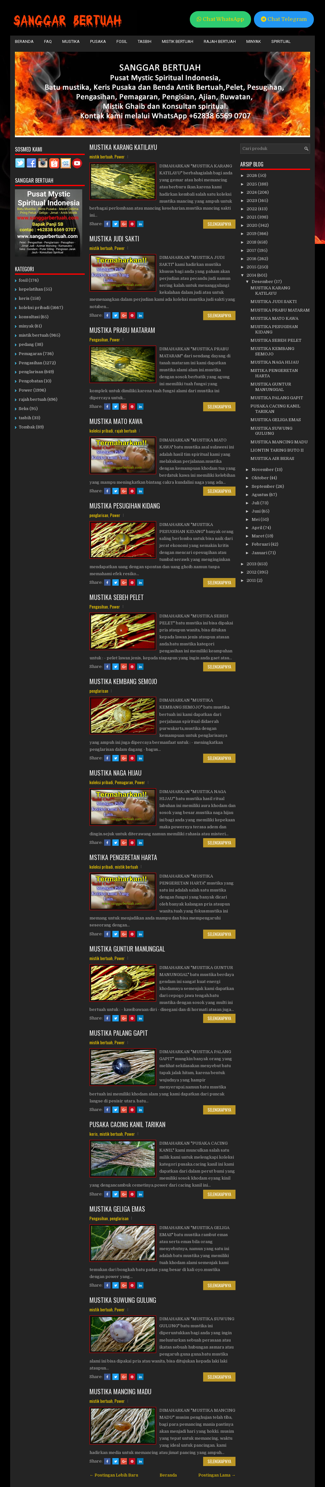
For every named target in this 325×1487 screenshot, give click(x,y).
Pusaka (98, 41)
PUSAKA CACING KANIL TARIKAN (127, 1124)
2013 (252, 564)
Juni (257, 511)
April (257, 527)
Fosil (121, 41)
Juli (256, 503)
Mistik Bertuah (177, 41)
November (263, 469)
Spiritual (281, 41)
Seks (24, 408)
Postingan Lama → (216, 1475)
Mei (256, 519)
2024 (252, 192)
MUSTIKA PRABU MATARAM (122, 329)
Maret (258, 536)
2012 (252, 572)
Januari (260, 552)
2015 (252, 267)
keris (94, 1134)
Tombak (27, 427)
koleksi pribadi (101, 430)
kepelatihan (31, 289)
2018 (252, 242)
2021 (252, 217)
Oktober (261, 477)
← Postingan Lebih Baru (114, 1475)
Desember (263, 281)
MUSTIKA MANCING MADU (120, 1391)
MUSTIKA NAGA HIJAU (116, 772)
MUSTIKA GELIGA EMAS (117, 1208)
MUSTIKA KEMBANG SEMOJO (123, 681)
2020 (252, 225)
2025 (252, 184)
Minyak (253, 41)
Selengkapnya (219, 224)
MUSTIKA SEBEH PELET (117, 597)
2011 (252, 580)
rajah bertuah (125, 430)
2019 (252, 233)
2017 (252, 250)
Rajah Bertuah (220, 41)
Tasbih (144, 41)
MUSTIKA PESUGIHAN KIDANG (125, 505)
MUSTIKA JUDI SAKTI (114, 238)
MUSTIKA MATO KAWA (116, 421)
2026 (252, 175)
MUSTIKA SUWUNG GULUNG (123, 1299)
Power (120, 156)
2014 (252, 275)
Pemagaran (124, 782)
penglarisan (99, 515)
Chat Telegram (284, 19)
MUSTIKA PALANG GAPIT (119, 1032)
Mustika (71, 41)
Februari (261, 544)
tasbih (25, 417)
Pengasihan (99, 339)
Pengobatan (31, 381)
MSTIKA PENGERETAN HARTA (123, 857)
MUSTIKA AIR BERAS (272, 458)
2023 (252, 200)
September (264, 486)
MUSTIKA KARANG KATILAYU (123, 147)
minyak (26, 326)
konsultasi (29, 316)
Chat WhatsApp (220, 19)
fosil (23, 280)
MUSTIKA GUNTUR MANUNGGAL (127, 948)
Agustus (260, 494)
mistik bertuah (101, 156)
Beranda (24, 41)
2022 (252, 208)
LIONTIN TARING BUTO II (277, 450)
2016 (252, 258)
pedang (26, 344)
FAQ (48, 41)
